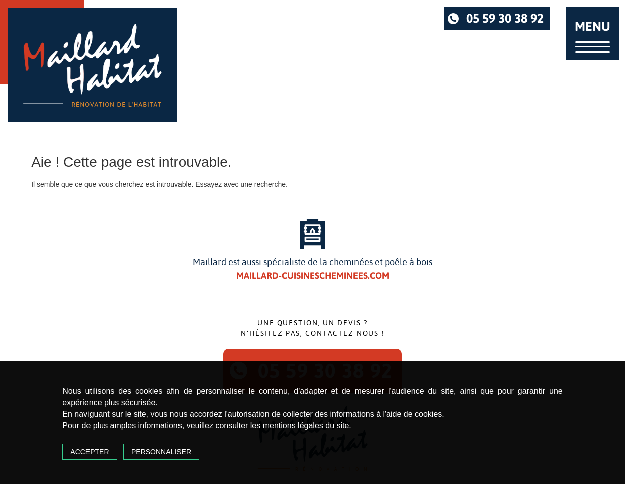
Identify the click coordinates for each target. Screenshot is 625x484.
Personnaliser (161, 452)
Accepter (89, 452)
